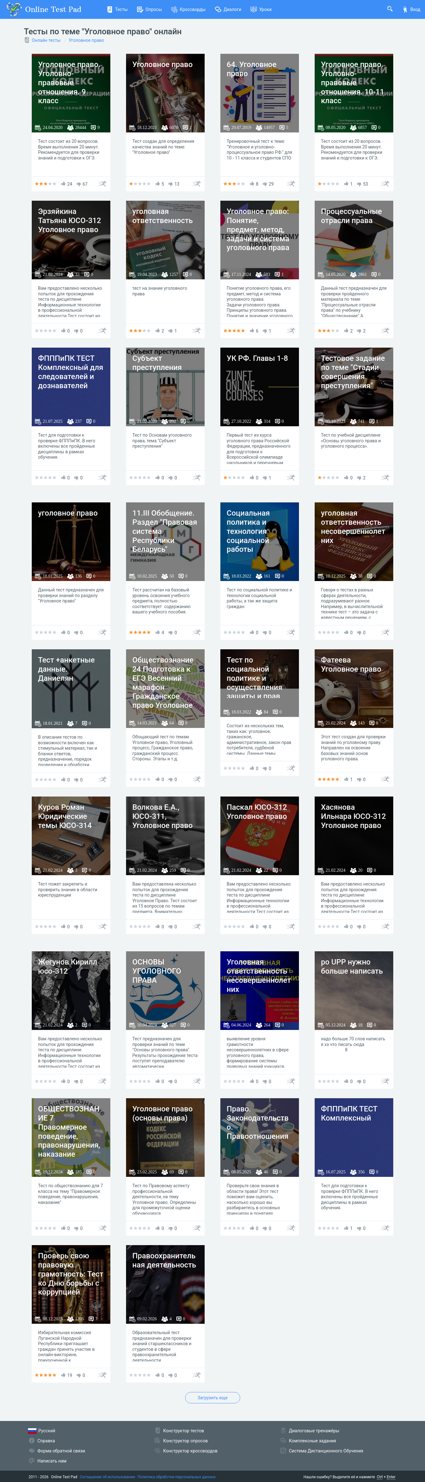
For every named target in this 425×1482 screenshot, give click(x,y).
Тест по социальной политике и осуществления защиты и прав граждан (254, 683)
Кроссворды (188, 9)
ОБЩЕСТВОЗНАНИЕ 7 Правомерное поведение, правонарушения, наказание (69, 1132)
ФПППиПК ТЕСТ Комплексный (349, 1113)
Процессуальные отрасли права (351, 216)
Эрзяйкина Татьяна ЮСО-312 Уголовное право (69, 220)
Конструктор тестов (183, 1430)
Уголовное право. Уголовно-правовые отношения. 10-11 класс (352, 82)
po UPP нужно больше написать (352, 967)
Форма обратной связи (61, 1450)
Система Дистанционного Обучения (326, 1450)
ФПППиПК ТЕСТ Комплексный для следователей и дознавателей (70, 372)
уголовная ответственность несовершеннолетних (353, 527)
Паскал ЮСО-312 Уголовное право (257, 812)
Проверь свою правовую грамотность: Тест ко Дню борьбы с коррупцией (70, 1273)
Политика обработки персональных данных (177, 1477)
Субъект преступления (157, 363)
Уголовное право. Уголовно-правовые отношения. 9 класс (69, 82)
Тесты (117, 9)
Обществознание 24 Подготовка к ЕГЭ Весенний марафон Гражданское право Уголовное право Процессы (162, 687)
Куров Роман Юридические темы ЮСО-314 (65, 816)
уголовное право (68, 513)
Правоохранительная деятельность (164, 1260)
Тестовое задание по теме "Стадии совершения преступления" (353, 372)
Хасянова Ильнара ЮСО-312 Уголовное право (353, 816)
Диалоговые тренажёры (314, 1430)
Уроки (261, 9)
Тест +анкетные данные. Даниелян (66, 669)
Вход (411, 9)
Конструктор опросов (185, 1440)
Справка (46, 1440)
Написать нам (51, 1460)
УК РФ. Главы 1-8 (257, 358)
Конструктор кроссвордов (190, 1450)
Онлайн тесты (46, 40)
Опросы (149, 9)
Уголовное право (86, 40)
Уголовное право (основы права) (162, 1113)
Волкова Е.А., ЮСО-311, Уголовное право (162, 816)
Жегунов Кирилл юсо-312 (67, 967)
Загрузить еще (212, 1397)
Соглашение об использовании (107, 1477)
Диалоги (228, 9)
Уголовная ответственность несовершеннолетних (259, 975)
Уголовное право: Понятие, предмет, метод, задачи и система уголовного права (258, 229)
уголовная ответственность (162, 216)
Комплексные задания (312, 1440)
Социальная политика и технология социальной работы (248, 531)
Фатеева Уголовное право (351, 665)
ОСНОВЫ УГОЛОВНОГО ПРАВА (156, 971)
